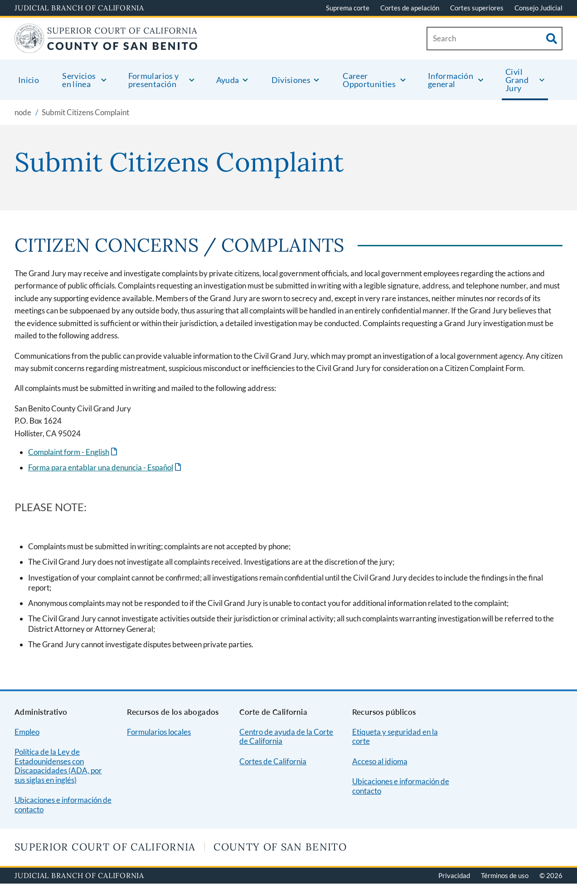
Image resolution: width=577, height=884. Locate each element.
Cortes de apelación (409, 8)
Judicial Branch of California (79, 7)
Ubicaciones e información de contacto (63, 804)
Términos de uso (505, 875)
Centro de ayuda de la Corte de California (286, 736)
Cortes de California (272, 761)
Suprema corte (347, 8)
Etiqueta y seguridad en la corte (395, 736)
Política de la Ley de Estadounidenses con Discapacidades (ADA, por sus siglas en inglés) (58, 766)
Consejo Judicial (538, 8)
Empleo (27, 732)
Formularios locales (159, 732)
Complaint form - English (68, 452)
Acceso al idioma (379, 761)
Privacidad (454, 875)
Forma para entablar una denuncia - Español (100, 467)
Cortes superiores (477, 8)
